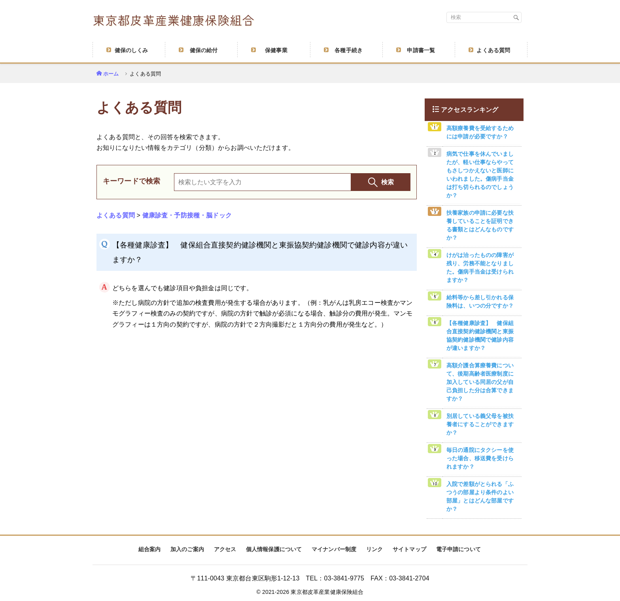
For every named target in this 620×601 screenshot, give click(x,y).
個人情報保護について (274, 549)
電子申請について (458, 549)
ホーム (111, 74)
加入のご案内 (187, 549)
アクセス (225, 549)
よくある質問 (115, 215)
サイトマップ (409, 549)
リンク (374, 549)
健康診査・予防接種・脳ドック (187, 215)
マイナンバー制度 (334, 549)
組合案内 (149, 549)
